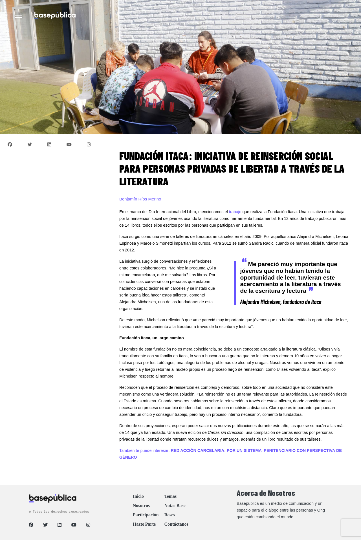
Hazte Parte (144, 524)
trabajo (235, 211)
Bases (169, 514)
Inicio (138, 496)
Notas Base (174, 505)
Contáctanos (176, 524)
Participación (146, 514)
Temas (170, 496)
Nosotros (141, 505)
